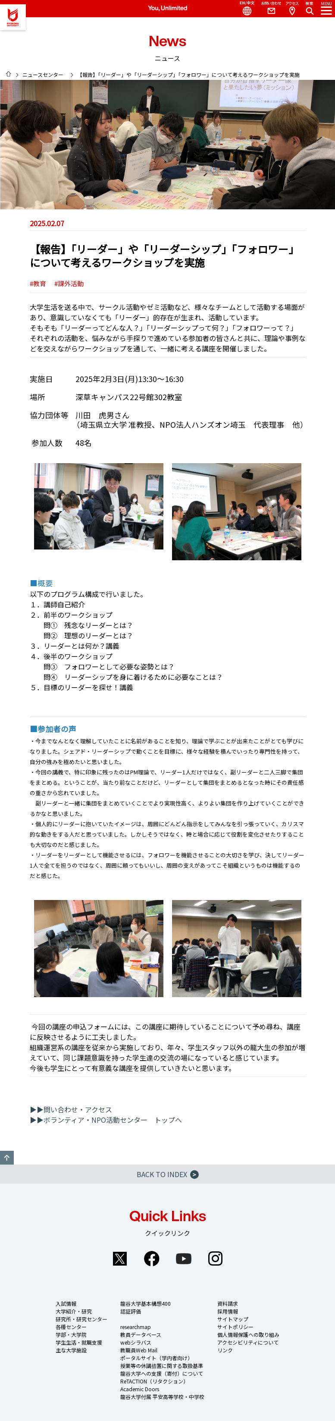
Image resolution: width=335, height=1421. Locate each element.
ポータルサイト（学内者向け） (156, 1357)
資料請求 (227, 1303)
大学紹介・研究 (74, 1311)
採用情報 (227, 1311)
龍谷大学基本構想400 (145, 1303)
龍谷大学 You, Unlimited (13, 17)
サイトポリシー (235, 1326)
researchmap (135, 1326)
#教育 (38, 283)
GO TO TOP (7, 1158)
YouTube (183, 1258)
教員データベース (140, 1334)
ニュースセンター (42, 74)
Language (243, 8)
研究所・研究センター (81, 1319)
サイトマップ (232, 1319)
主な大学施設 (71, 1350)
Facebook (151, 1258)
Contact (267, 8)
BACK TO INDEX (168, 1174)
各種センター (71, 1326)
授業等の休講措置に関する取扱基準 (161, 1365)
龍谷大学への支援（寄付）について (161, 1373)
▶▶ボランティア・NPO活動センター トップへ (106, 1120)
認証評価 (130, 1311)
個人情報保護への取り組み (248, 1334)
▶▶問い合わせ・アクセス (71, 1109)
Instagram (215, 1258)
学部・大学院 (71, 1334)
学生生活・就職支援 (79, 1342)
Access (292, 8)
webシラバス (135, 1342)
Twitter (119, 1258)
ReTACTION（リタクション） (154, 1381)
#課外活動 (69, 283)
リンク (225, 1350)
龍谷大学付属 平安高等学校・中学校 (162, 1396)
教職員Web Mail (138, 1350)
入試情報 (66, 1303)
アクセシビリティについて (248, 1342)
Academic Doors (139, 1389)
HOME (8, 73)
